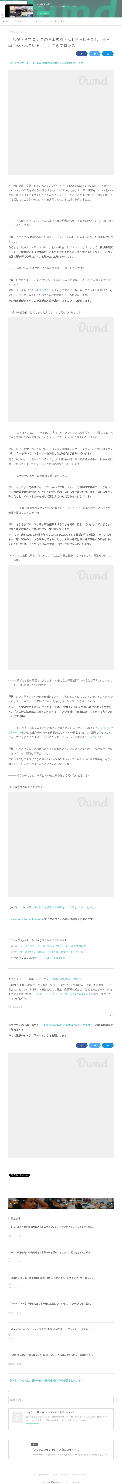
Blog (54, 979)
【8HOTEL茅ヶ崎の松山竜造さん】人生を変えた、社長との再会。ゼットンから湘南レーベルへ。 (57, 1227)
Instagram (38, 919)
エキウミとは (38, 21)
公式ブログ (107, 728)
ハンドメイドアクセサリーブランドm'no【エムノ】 (63, 994)
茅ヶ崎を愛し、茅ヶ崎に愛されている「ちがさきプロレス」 (54, 946)
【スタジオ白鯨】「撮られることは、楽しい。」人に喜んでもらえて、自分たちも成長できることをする (60, 1356)
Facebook (16, 732)
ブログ (48, 958)
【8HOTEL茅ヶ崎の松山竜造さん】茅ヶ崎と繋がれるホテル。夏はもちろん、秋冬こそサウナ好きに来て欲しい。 (65, 1252)
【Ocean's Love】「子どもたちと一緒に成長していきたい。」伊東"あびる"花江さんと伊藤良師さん (58, 1304)
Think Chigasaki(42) (15, 1007)
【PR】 (12, 63)
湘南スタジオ (46, 290)
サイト (37, 958)
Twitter (27, 919)
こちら (96, 737)
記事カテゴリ (21, 21)
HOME (6, 21)
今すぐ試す (43, 13)
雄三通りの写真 (57, 21)
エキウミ (88, 1025)
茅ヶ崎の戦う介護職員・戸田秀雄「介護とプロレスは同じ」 (63, 907)
